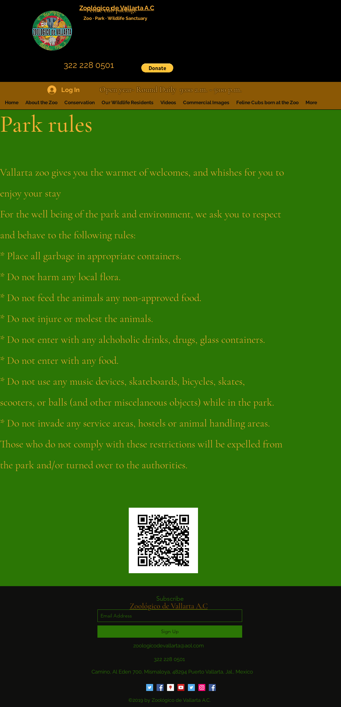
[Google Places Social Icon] (170, 687)
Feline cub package (111, 10)
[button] (157, 67)
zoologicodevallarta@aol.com (168, 646)
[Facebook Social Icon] (160, 687)
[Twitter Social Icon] (149, 687)
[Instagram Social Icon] (201, 687)
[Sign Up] (169, 631)
